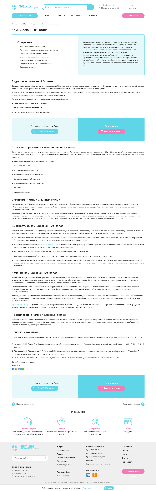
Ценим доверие (28, 428)
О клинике (60, 16)
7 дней (128, 428)
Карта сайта (128, 462)
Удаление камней (19, 305)
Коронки (89, 460)
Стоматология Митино (20, 24)
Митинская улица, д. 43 (110, 8)
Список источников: (28, 67)
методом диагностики (48, 245)
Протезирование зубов (95, 457)
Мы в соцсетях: (93, 470)
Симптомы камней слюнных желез (34, 53)
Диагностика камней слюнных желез (35, 57)
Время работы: (64, 472)
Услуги (60, 446)
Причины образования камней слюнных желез (39, 50)
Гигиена (60, 454)
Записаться (133, 16)
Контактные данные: (21, 467)
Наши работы (76, 16)
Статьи (35, 24)
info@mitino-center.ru (21, 470)
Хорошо (108, 488)
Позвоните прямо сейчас (45, 126)
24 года (61, 428)
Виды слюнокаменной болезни (32, 47)
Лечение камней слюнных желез (33, 60)
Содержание (24, 42)
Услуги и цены (26, 16)
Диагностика (62, 461)
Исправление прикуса (95, 446)
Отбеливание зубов (94, 453)
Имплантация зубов (64, 465)
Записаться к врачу (133, 472)
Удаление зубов (92, 450)
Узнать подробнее (90, 488)
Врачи (48, 16)
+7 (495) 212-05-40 (20, 473)
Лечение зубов (63, 451)
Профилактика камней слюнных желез (35, 64)
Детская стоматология (66, 458)
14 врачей (95, 428)
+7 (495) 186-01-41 (108, 5)
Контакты (92, 16)
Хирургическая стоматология (98, 464)
